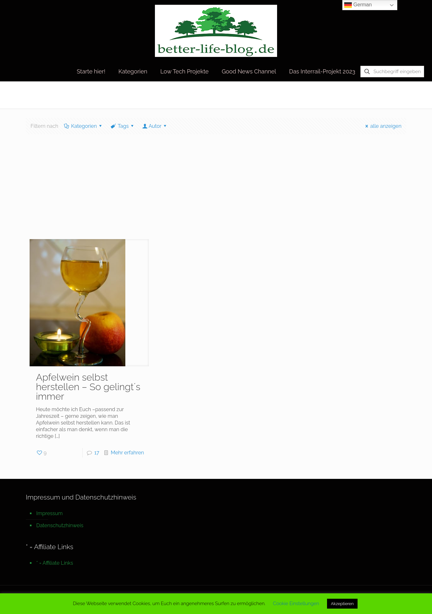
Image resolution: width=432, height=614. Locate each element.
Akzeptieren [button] (342, 603)
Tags (123, 126)
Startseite (330, 95)
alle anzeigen (382, 126)
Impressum (49, 513)
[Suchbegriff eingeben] (392, 71)
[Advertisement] (216, 191)
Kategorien (83, 126)
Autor (155, 126)
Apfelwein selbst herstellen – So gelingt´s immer (88, 387)
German (358, 5)
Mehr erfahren (127, 453)
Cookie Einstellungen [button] (296, 603)
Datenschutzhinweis (59, 525)
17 (96, 453)
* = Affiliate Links (54, 563)
